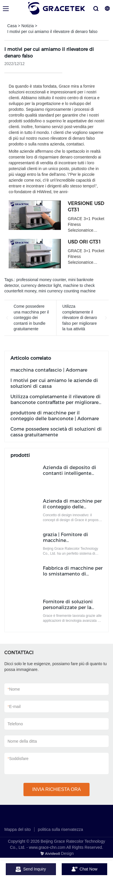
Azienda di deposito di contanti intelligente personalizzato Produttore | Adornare (69, 476)
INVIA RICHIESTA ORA (56, 789)
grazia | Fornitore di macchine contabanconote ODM (68, 540)
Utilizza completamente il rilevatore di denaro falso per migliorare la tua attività (79, 317)
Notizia (27, 25)
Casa (12, 25)
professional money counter (41, 279)
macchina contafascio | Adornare (48, 370)
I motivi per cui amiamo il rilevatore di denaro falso (52, 31)
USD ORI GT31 (84, 242)
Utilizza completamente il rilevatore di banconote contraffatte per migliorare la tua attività (55, 402)
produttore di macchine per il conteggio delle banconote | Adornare (54, 415)
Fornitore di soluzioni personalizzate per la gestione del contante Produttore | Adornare (68, 610)
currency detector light (41, 285)
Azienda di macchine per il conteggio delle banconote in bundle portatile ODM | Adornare (72, 509)
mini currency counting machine (67, 291)
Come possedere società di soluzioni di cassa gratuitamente (56, 432)
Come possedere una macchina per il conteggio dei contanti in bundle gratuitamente (31, 317)
